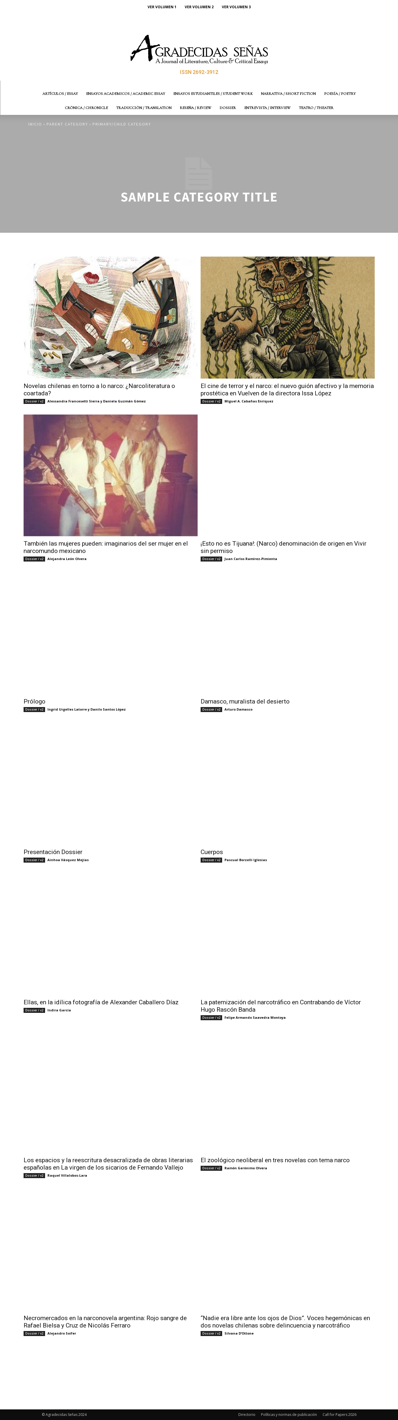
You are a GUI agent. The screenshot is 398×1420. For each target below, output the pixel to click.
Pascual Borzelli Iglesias (245, 860)
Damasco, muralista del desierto (245, 701)
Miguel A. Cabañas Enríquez (248, 401)
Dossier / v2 (34, 401)
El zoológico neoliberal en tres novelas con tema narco (275, 1160)
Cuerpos (212, 852)
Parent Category (67, 124)
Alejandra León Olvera (67, 559)
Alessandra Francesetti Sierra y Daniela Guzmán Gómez (96, 401)
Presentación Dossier (53, 852)
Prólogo (34, 701)
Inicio (35, 124)
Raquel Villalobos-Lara (67, 1175)
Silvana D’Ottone (239, 1333)
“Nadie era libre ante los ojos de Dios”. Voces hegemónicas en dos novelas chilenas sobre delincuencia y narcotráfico (285, 1322)
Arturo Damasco (238, 709)
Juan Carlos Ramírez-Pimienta (250, 559)
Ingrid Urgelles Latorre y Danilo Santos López (86, 709)
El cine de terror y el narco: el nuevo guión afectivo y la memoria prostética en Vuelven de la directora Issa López (287, 389)
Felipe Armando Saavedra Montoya (255, 1017)
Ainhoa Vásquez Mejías (68, 860)
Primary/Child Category (122, 124)
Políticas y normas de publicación (289, 1414)
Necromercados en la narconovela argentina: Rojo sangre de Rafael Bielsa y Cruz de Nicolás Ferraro (105, 1322)
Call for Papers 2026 (339, 1414)
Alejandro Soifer (61, 1333)
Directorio (246, 1414)
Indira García (59, 1010)
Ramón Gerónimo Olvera (245, 1168)
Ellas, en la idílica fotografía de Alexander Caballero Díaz (101, 1002)
